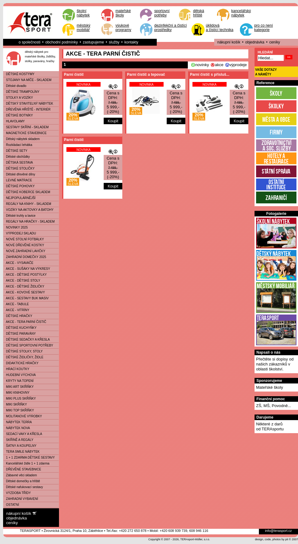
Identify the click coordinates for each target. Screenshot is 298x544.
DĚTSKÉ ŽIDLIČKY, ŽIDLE (23, 357)
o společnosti (29, 42)
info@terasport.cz (278, 531)
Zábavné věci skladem (20, 475)
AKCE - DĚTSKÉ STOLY (21, 280)
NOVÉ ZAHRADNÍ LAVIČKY (24, 251)
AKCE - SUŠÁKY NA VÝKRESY (26, 268)
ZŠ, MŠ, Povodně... (273, 405)
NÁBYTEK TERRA (17, 422)
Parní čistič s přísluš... (209, 74)
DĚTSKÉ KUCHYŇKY (20, 327)
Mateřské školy (269, 387)
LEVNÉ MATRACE (17, 180)
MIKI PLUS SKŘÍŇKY (19, 398)
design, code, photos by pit (271, 539)
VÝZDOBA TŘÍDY (17, 493)
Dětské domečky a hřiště (21, 481)
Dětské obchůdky (16, 156)
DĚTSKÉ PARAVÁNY (19, 333)
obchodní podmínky (61, 42)
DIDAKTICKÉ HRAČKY (20, 363)
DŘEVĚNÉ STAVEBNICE (22, 469)
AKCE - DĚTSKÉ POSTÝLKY (25, 274)
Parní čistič (74, 74)
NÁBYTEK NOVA (16, 428)
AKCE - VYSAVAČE (18, 263)
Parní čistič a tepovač (146, 74)
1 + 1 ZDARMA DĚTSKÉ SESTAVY (29, 457)
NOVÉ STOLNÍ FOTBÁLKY (23, 239)
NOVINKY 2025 (15, 227)
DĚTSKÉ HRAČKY (17, 316)
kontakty (131, 42)
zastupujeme (93, 42)
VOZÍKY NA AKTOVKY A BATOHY (28, 209)
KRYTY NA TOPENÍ (18, 381)
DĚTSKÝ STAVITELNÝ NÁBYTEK (28, 103)
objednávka (254, 42)
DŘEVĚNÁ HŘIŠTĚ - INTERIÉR (27, 109)
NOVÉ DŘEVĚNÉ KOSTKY (23, 245)
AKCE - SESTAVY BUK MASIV (26, 298)
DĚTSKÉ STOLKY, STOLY (23, 351)
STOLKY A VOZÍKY (18, 97)
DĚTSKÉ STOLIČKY (18, 168)
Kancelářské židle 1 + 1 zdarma (26, 463)
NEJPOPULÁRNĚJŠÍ (19, 198)
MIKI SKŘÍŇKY (15, 404)
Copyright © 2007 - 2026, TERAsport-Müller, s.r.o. (179, 539)
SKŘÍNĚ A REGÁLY (18, 440)
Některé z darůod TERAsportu (270, 426)
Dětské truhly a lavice (19, 215)
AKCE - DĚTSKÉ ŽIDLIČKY (23, 286)
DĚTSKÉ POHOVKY (19, 186)
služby (114, 42)
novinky (202, 64)
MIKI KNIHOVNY (16, 392)
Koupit (113, 121)
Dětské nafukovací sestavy (23, 487)
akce (219, 64)
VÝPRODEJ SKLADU (19, 233)
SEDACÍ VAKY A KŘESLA (22, 434)
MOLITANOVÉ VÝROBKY (22, 416)
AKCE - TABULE (16, 304)
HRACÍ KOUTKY (16, 369)
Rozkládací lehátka (17, 145)
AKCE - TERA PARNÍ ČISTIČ (24, 322)
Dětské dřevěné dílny (19, 174)
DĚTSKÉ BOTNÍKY (18, 115)
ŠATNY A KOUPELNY (19, 445)
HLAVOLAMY (14, 121)
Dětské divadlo (14, 86)
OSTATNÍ (11, 504)
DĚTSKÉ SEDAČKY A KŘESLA (26, 339)
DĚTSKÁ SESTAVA (18, 162)
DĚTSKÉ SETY (15, 150)
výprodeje (238, 64)
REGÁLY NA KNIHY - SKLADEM (27, 204)
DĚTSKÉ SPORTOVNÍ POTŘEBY (28, 345)
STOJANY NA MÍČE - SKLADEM (27, 80)
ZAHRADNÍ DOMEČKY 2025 (24, 257)
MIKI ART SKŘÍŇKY (18, 386)
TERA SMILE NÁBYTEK (21, 451)
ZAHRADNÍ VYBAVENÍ (20, 499)
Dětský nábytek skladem (21, 139)
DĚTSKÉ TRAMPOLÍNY (21, 91)
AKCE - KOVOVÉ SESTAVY (24, 292)
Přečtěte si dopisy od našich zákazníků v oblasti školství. (275, 364)
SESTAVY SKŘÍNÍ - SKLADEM (26, 127)
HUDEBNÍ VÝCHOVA (19, 375)
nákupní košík (228, 42)
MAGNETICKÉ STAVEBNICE (25, 133)
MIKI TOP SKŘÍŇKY (18, 410)
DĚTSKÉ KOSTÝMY (18, 74)
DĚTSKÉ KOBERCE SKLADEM (26, 192)
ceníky (274, 42)
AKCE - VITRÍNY (16, 310)
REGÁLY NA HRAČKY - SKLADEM (29, 221)
